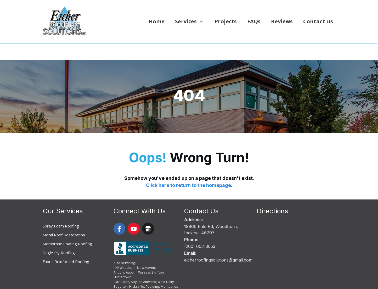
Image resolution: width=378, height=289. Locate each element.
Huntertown (122, 261)
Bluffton (157, 256)
